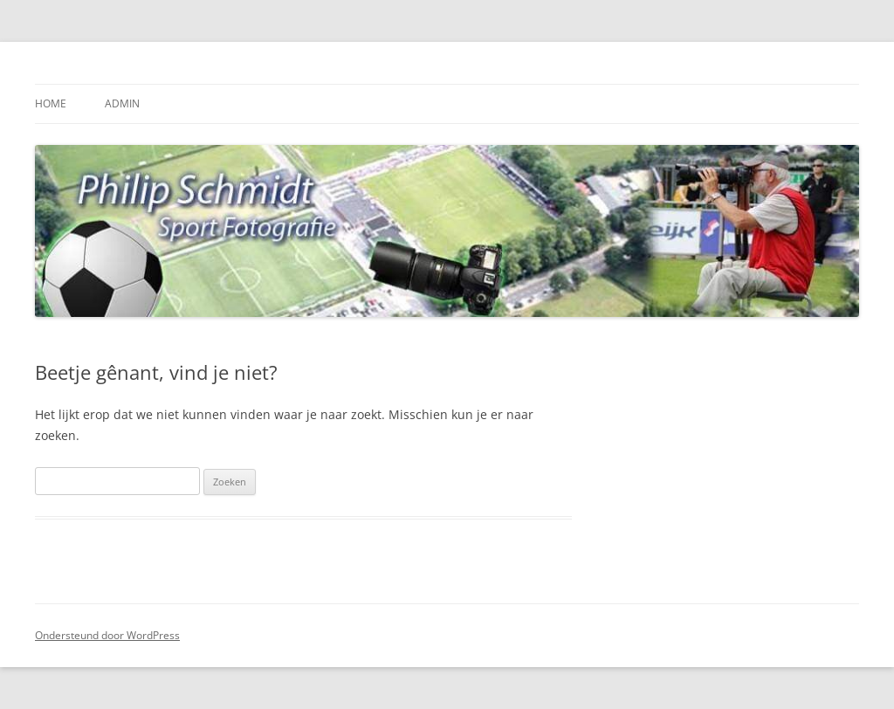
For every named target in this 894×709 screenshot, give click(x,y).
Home (50, 103)
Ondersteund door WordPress (107, 635)
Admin (122, 103)
